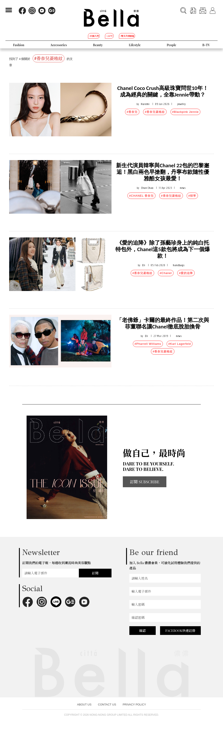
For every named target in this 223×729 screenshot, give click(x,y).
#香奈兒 (132, 111)
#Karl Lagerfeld (179, 343)
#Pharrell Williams (148, 343)
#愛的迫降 (186, 273)
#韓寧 (192, 195)
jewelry (181, 104)
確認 (142, 630)
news (183, 187)
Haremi (145, 104)
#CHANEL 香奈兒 (141, 195)
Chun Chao (147, 187)
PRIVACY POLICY (134, 704)
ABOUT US (84, 704)
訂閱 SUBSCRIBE (144, 481)
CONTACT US (107, 704)
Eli (143, 265)
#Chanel (166, 273)
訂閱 (95, 573)
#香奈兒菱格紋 (155, 111)
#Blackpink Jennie (185, 111)
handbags (178, 265)
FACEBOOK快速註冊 (180, 630)
